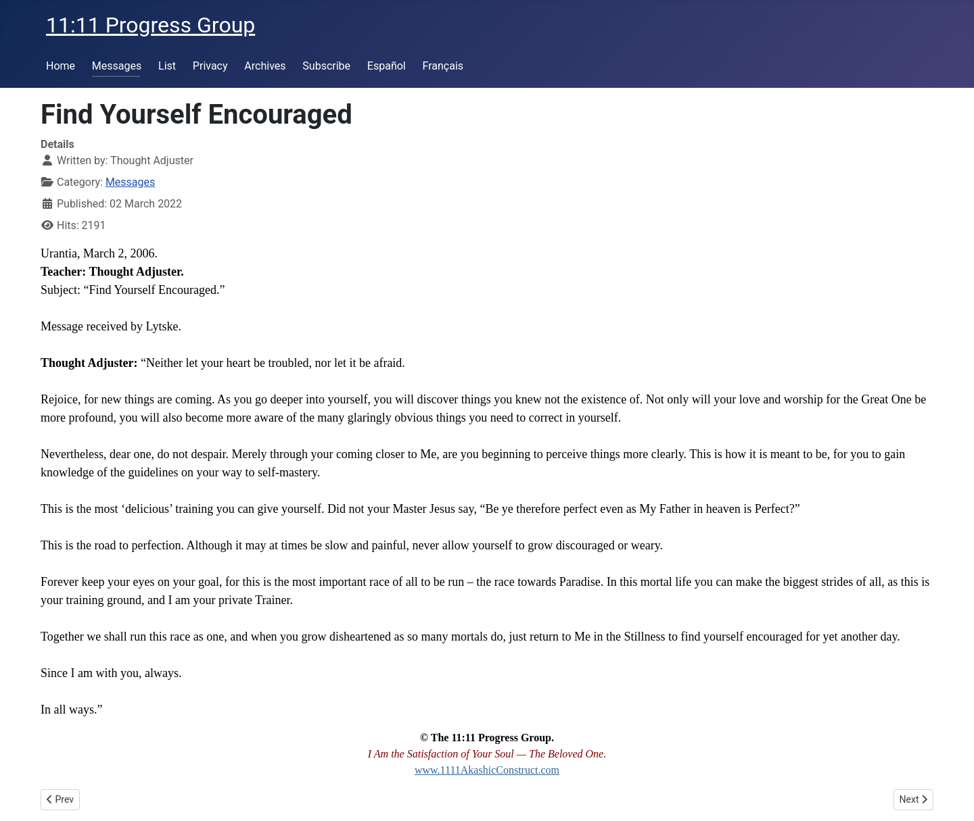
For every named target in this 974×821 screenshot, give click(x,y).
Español (386, 65)
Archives (264, 65)
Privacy (210, 65)
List (167, 65)
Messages (116, 65)
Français (443, 65)
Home (60, 65)
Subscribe (326, 65)
